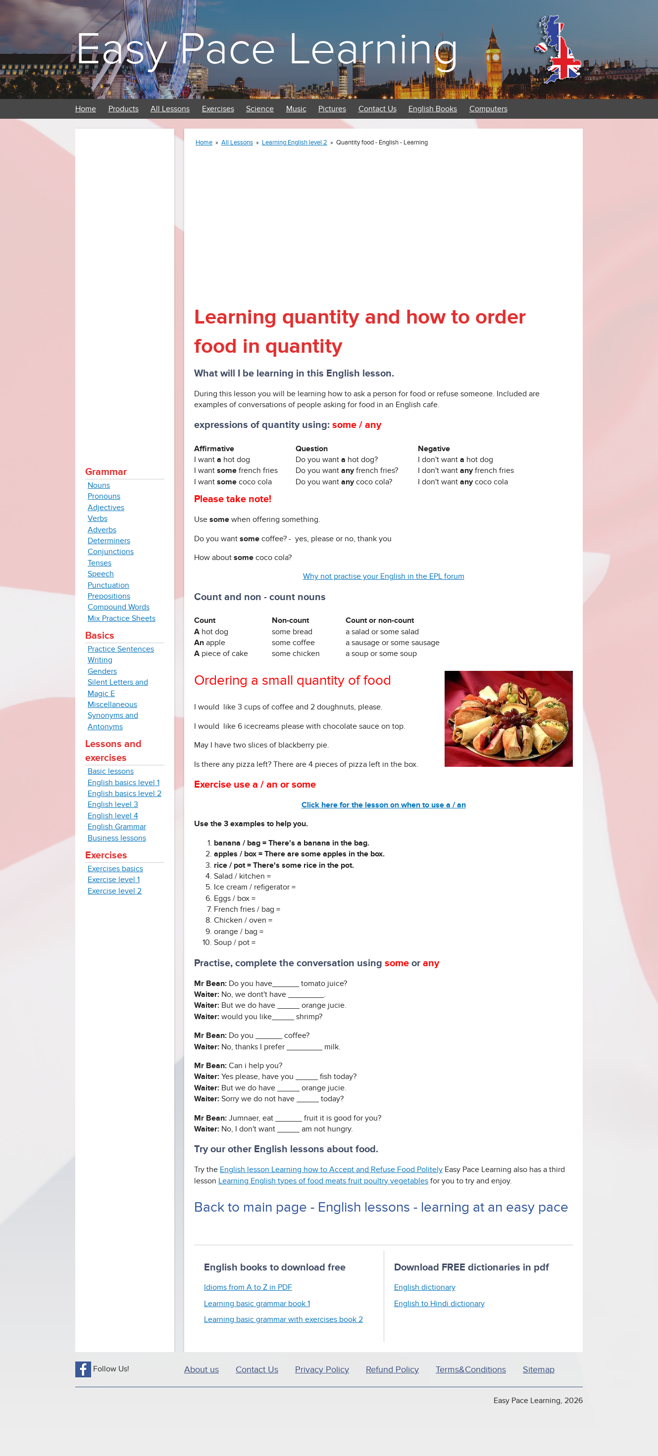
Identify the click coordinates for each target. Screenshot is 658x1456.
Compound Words (119, 607)
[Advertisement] (124, 287)
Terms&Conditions (471, 1369)
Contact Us (377, 109)
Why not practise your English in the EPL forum (383, 576)
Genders (102, 671)
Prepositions (109, 596)
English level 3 (113, 804)
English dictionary (425, 1287)
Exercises (218, 109)
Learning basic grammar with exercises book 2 (283, 1319)
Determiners (109, 541)
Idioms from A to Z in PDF (248, 1287)
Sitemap (539, 1369)
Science (260, 109)
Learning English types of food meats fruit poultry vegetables (323, 1181)
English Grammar (117, 827)
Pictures (332, 109)
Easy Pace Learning (267, 49)
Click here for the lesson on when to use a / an (384, 805)
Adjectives (106, 508)
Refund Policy (392, 1369)
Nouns (99, 485)
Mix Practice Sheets (121, 618)
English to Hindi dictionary (439, 1304)
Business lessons (117, 838)
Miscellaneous (112, 704)
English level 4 (113, 816)
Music (296, 109)
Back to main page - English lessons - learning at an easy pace (381, 1207)
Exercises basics (115, 869)
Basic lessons (111, 771)
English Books (432, 109)
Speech (101, 574)
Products (123, 109)
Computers (488, 109)
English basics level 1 (123, 783)
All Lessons (170, 109)
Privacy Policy (322, 1369)
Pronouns (104, 496)
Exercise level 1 (114, 880)
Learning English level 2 (294, 142)
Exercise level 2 (115, 891)
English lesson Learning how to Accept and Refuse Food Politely (331, 1169)
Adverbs (102, 530)
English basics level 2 (124, 793)
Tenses (99, 563)
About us (201, 1369)
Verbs (97, 518)
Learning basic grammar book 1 (257, 1304)
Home (85, 109)
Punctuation (108, 585)
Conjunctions (111, 552)
